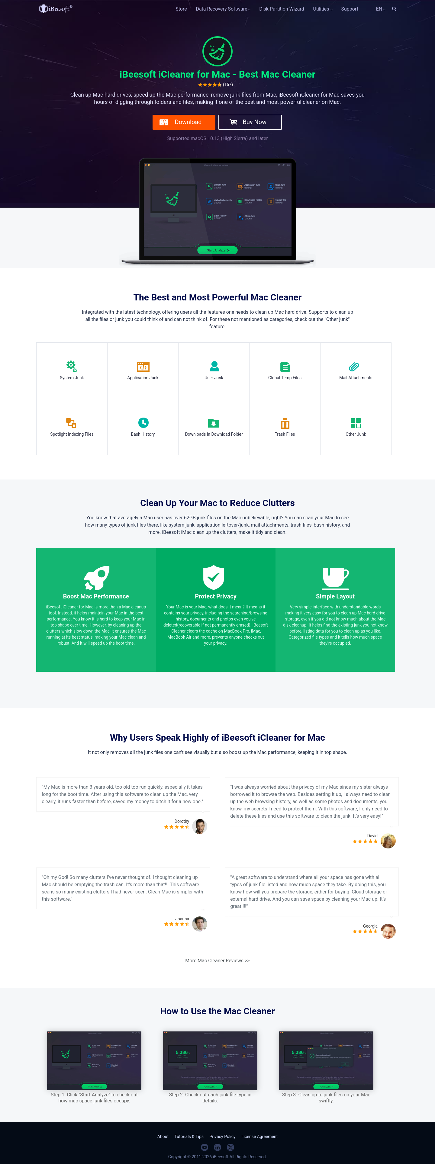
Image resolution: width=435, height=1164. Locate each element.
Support (349, 9)
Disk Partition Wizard (281, 9)
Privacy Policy (223, 1136)
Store (181, 9)
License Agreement (259, 1136)
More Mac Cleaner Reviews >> (217, 961)
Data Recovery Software (221, 9)
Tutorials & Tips (189, 1136)
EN (374, 9)
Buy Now (255, 122)
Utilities (321, 9)
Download (188, 122)
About (163, 1136)
